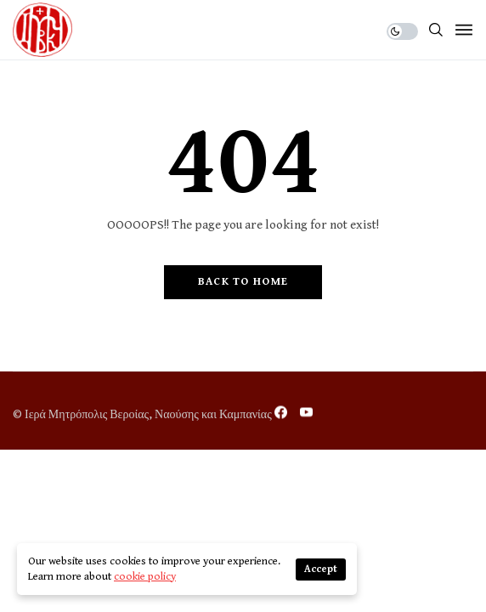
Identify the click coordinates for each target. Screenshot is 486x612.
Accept (320, 569)
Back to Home (243, 281)
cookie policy (145, 576)
